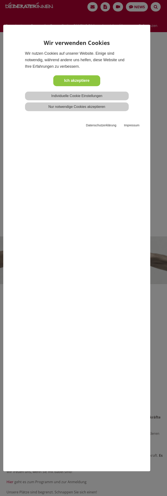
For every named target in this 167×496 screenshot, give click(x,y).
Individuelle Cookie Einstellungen (76, 96)
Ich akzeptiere (76, 80)
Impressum (131, 125)
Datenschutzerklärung (101, 125)
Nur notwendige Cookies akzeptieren (76, 107)
